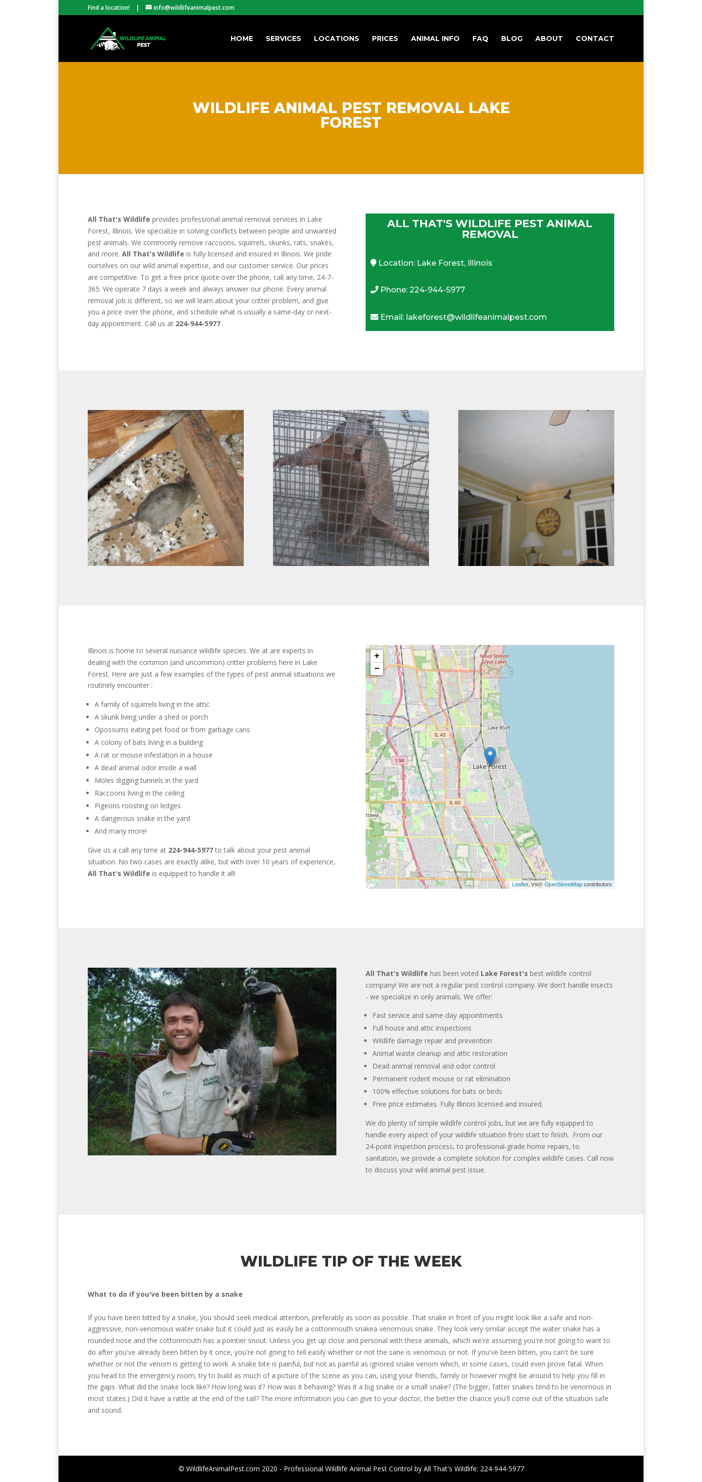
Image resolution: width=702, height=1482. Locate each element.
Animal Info (435, 39)
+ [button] (377, 656)
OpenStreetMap (564, 884)
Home (242, 39)
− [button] (377, 669)
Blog (512, 39)
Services (283, 39)
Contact (595, 39)
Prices (385, 39)
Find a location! (109, 7)
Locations (336, 39)
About (549, 39)
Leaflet (520, 884)
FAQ (480, 39)
